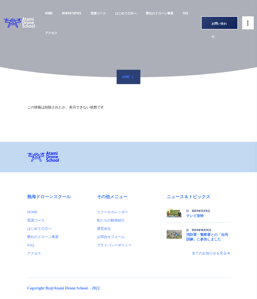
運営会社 (104, 228)
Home (126, 76)
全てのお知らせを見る (211, 253)
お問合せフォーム (111, 237)
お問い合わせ (219, 25)
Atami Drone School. (71, 288)
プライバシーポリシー (114, 245)
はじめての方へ (39, 228)
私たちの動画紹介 (111, 220)
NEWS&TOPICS (71, 13)
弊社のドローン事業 (43, 237)
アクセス (51, 32)
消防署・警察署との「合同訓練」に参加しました (207, 237)
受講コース (98, 13)
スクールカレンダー (112, 212)
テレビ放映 (195, 216)
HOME (49, 13)
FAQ (185, 13)
